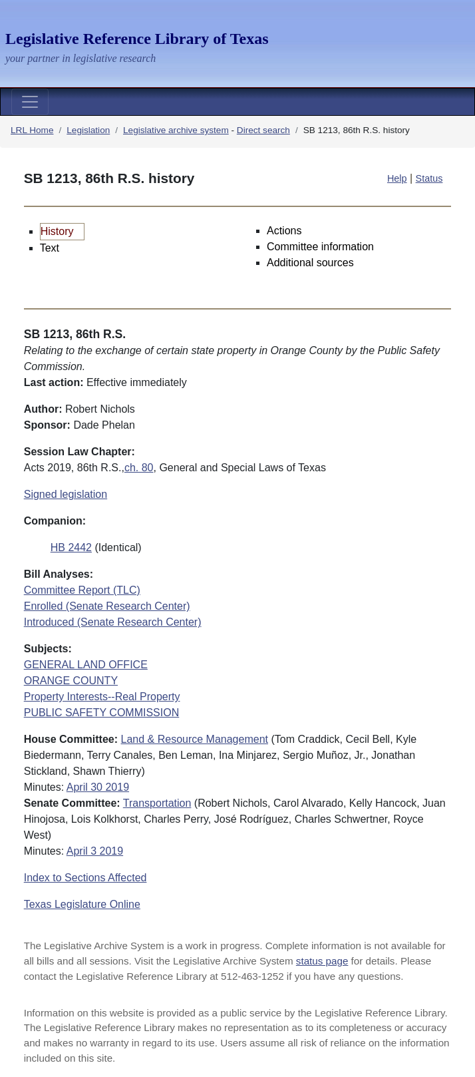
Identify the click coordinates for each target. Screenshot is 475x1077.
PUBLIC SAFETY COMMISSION (102, 712)
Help (397, 178)
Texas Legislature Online (82, 904)
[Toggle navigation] (30, 102)
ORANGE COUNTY (71, 680)
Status (429, 178)
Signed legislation (65, 494)
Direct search (263, 130)
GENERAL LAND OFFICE (86, 664)
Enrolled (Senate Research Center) (107, 606)
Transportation (157, 803)
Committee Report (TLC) (82, 590)
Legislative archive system (176, 130)
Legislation (88, 130)
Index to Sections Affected (85, 877)
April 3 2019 (95, 851)
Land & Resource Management (194, 739)
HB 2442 (71, 547)
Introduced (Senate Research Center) (113, 622)
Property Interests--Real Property (102, 696)
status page (322, 961)
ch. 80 (139, 467)
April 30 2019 (98, 787)
